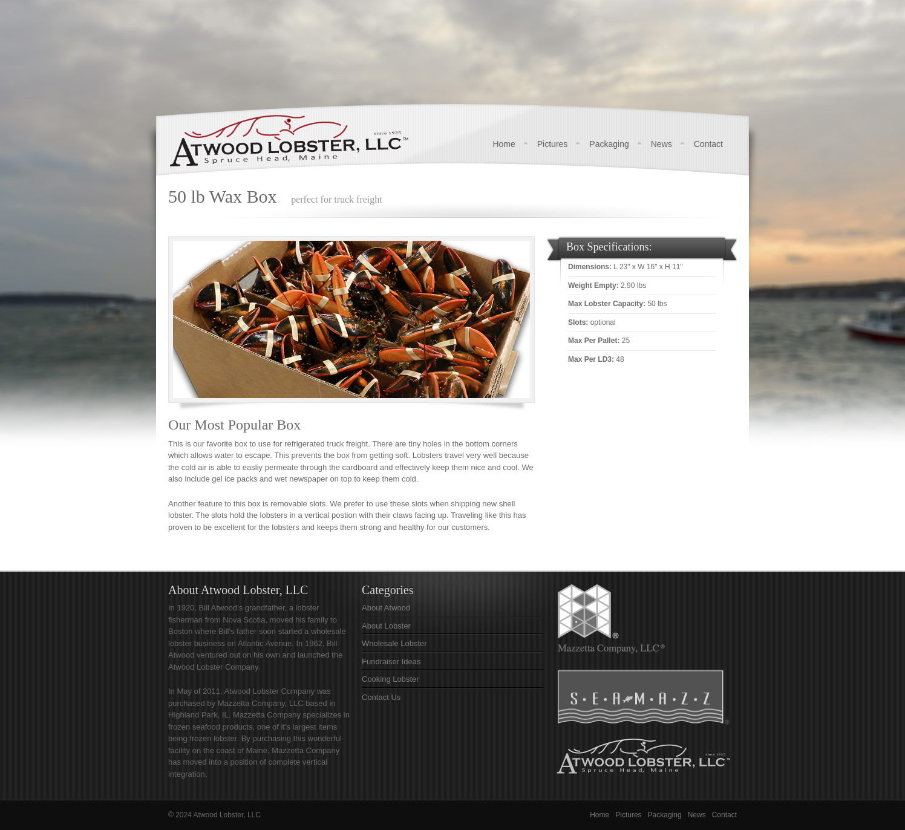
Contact (708, 144)
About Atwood (386, 607)
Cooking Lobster (390, 679)
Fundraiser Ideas (391, 661)
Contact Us (381, 697)
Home (503, 144)
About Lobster (386, 625)
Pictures (552, 144)
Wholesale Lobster (394, 643)
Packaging (609, 144)
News (661, 144)
